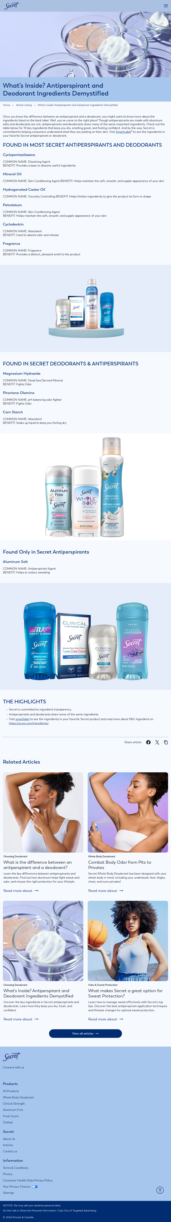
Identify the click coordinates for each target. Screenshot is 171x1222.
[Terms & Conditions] (15, 1168)
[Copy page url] (166, 742)
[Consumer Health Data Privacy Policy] (28, 1181)
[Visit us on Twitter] (23, 1074)
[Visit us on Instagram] (5, 1074)
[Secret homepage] (12, 5)
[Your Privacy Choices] (20, 1187)
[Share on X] (157, 743)
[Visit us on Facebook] (14, 1074)
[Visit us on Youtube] (32, 1074)
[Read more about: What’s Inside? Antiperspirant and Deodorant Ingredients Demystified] (21, 1019)
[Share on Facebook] (148, 743)
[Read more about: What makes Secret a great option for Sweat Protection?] (106, 1019)
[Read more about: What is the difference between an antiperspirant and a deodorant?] (21, 890)
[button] (160, 1191)
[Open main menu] (166, 5)
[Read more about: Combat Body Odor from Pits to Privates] (106, 890)
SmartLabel (123, 132)
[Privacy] (8, 1174)
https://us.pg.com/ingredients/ (28, 723)
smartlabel (22, 719)
